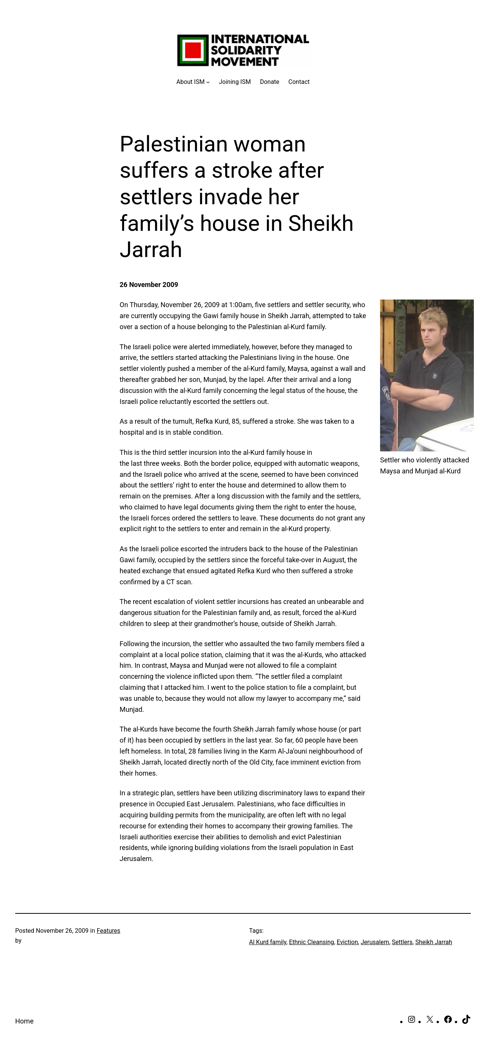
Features (108, 930)
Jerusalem (375, 942)
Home (24, 1021)
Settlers (402, 942)
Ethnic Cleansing (311, 942)
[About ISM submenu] (193, 82)
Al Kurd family (267, 942)
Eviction (347, 942)
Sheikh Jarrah (433, 942)
